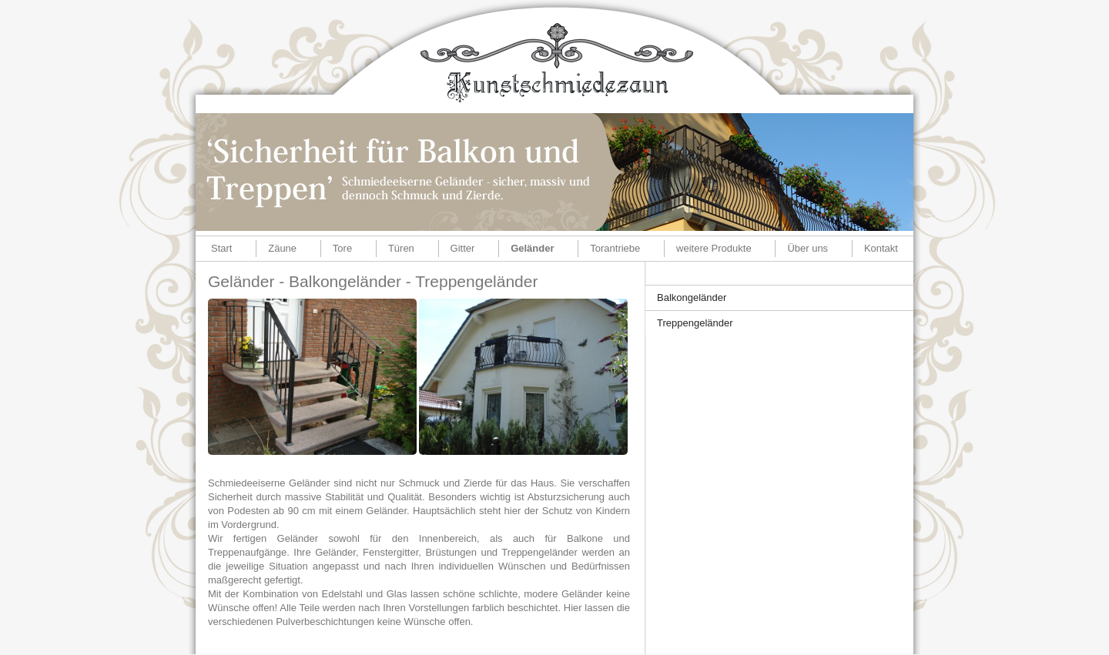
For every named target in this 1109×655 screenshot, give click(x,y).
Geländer (532, 248)
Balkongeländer (691, 297)
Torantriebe (615, 248)
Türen (401, 248)
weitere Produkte (714, 248)
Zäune (282, 248)
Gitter (463, 248)
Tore (342, 248)
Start (221, 248)
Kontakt (881, 248)
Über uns (807, 248)
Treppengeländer (695, 323)
